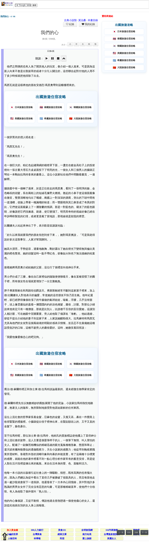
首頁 (129, 532)
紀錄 (71, 24)
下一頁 (144, 532)
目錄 (136, 532)
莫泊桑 (82, 20)
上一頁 (120, 532)
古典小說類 (70, 20)
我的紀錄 (89, 24)
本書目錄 (93, 20)
